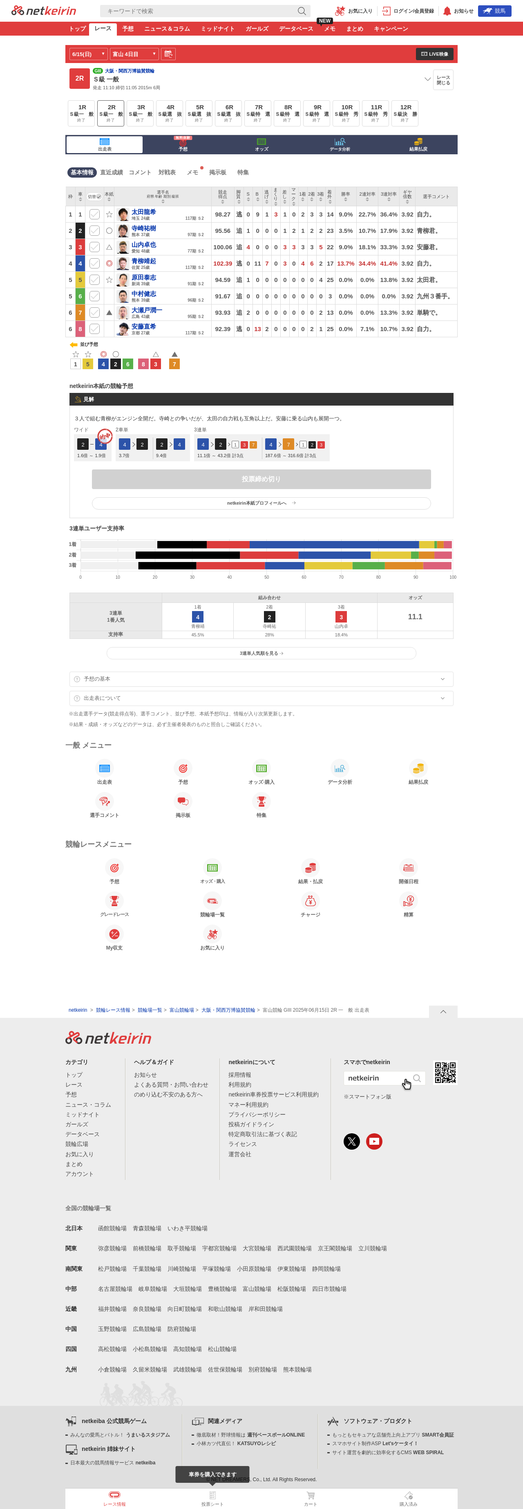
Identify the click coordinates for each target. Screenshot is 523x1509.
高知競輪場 (187, 1349)
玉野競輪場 (112, 1329)
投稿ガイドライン (251, 1124)
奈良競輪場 (147, 1309)
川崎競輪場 (182, 1268)
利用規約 (239, 1084)
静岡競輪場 (326, 1268)
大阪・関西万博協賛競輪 (228, 1010)
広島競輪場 (147, 1329)
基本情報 (82, 172)
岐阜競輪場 (153, 1289)
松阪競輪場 (291, 1289)
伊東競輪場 (291, 1268)
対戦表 (167, 172)
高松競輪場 (112, 1349)
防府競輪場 (182, 1329)
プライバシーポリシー (257, 1114)
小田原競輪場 (254, 1268)
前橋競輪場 (147, 1248)
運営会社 (239, 1154)
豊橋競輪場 (222, 1289)
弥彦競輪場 (112, 1248)
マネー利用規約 (248, 1104)
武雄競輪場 (187, 1369)
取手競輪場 (182, 1248)
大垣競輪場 (187, 1289)
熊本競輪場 (297, 1369)
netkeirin (78, 1010)
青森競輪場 (147, 1228)
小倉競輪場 (112, 1369)
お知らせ (145, 1074)
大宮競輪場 (257, 1248)
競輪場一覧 (150, 1010)
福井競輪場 (112, 1309)
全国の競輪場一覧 (88, 1208)
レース (103, 28)
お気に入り (79, 1154)
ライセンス (242, 1144)
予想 (128, 28)
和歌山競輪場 (225, 1309)
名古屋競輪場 (115, 1289)
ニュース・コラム (88, 1104)
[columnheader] (80, 196)
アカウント (79, 1174)
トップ (77, 28)
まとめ (354, 28)
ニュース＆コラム (167, 28)
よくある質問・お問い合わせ (171, 1084)
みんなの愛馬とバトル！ (120, 1435)
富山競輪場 (182, 1010)
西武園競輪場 (294, 1248)
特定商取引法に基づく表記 (262, 1134)
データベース (296, 28)
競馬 (494, 11)
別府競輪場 (262, 1369)
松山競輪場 (222, 1349)
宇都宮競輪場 (219, 1248)
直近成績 (111, 172)
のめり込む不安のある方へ (168, 1094)
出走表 (105, 144)
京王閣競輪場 (335, 1248)
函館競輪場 (112, 1228)
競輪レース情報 (113, 1010)
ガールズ (257, 28)
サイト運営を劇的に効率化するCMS (388, 1452)
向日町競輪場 (185, 1309)
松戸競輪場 (112, 1268)
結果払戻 (418, 144)
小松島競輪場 (150, 1349)
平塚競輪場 (216, 1268)
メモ (329, 28)
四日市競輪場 (329, 1289)
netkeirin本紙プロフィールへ (261, 503)
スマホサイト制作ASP (375, 1443)
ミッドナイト (218, 28)
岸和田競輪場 (265, 1309)
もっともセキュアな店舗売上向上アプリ (393, 1435)
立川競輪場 (372, 1248)
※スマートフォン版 (367, 1097)
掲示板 (217, 172)
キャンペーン (391, 28)
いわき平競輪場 (188, 1228)
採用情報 (239, 1074)
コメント (140, 172)
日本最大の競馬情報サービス (112, 1463)
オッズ (261, 144)
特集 (243, 172)
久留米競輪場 (150, 1369)
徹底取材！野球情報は (251, 1435)
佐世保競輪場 (225, 1369)
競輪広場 (76, 1144)
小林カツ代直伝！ (236, 1443)
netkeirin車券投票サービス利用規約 (273, 1094)
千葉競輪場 (147, 1268)
